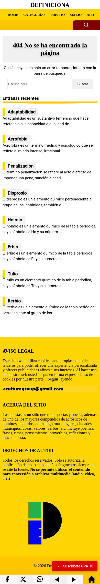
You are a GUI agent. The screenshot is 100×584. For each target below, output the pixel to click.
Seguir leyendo (60, 379)
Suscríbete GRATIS (74, 566)
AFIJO (92, 15)
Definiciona (50, 5)
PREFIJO (58, 15)
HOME (13, 15)
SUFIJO (76, 15)
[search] (50, 84)
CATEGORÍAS (34, 15)
